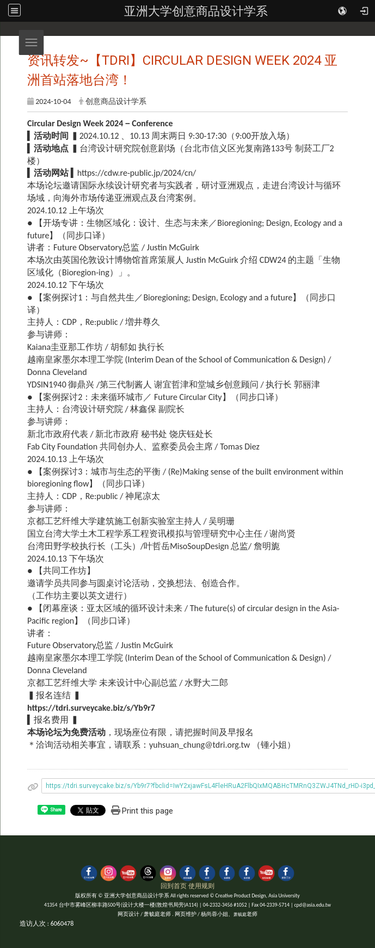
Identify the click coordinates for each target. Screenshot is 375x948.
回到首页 (174, 886)
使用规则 (201, 886)
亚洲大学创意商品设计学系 (196, 11)
